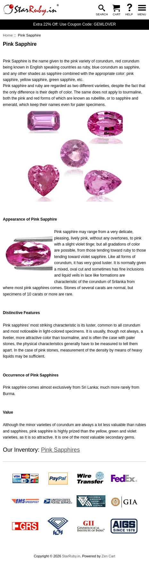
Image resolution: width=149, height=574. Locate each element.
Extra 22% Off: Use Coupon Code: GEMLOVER (74, 24)
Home (8, 35)
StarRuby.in (71, 556)
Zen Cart (108, 556)
